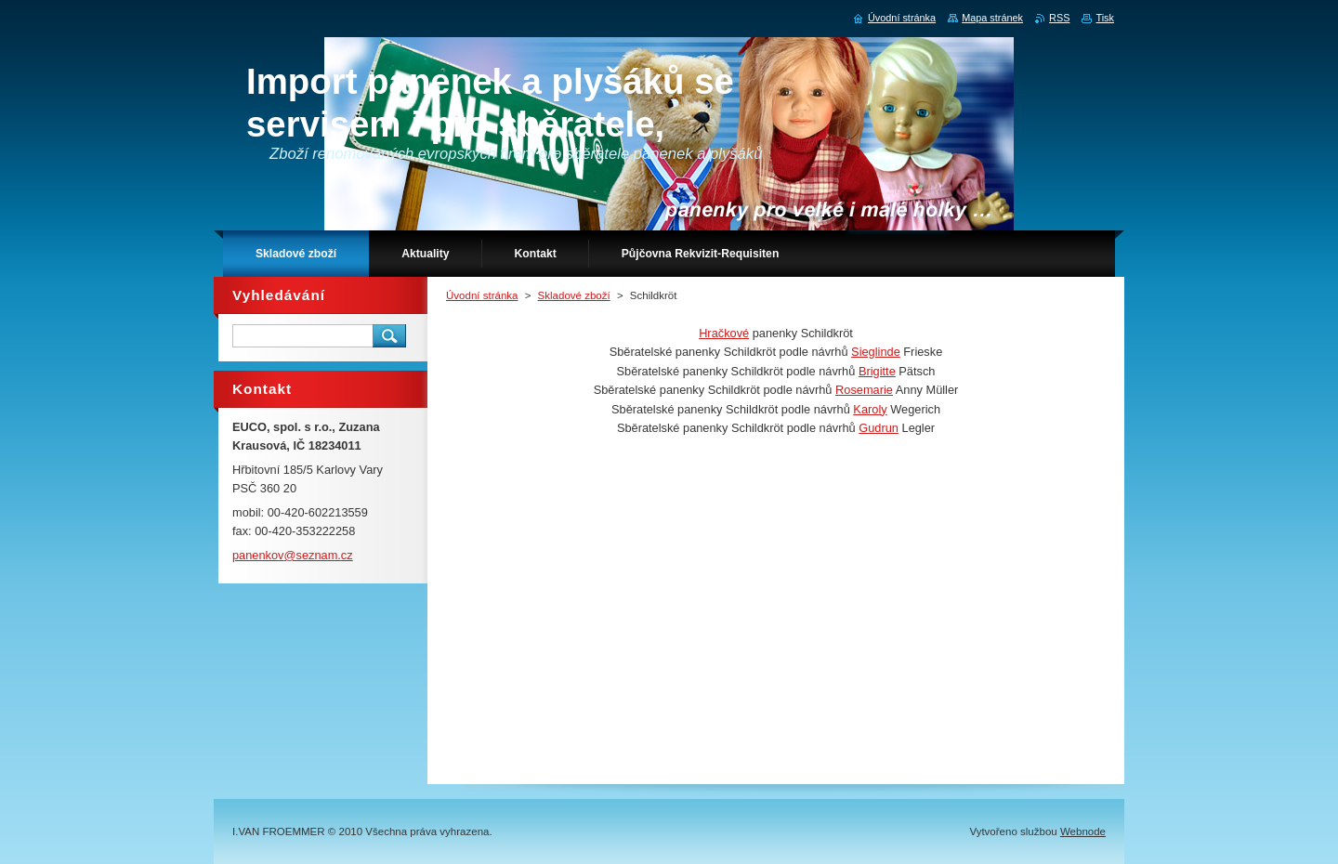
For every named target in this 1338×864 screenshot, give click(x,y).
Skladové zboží (574, 295)
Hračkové (724, 333)
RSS (1059, 17)
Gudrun (879, 428)
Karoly (869, 409)
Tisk (1104, 17)
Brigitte (877, 371)
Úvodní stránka (482, 295)
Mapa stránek (992, 17)
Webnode (1083, 831)
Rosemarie (864, 390)
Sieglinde (875, 352)
